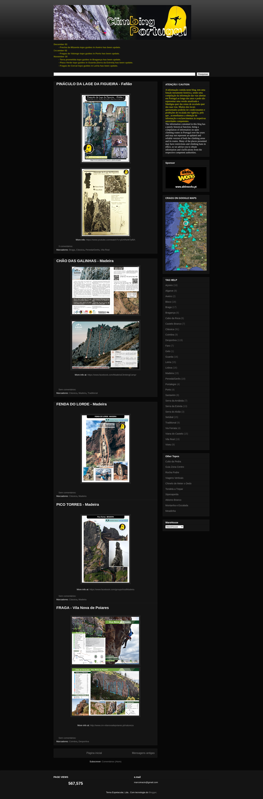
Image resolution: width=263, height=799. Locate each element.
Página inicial (94, 753)
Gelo (167, 351)
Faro (167, 345)
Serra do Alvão (173, 411)
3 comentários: (66, 246)
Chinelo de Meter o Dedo (178, 483)
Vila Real (105, 250)
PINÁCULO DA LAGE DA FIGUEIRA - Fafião (94, 84)
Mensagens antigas (143, 753)
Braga (72, 250)
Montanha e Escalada (176, 505)
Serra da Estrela (173, 406)
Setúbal (169, 417)
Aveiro (168, 296)
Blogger (152, 792)
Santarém (170, 395)
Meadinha (170, 511)
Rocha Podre (172, 472)
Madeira (82, 393)
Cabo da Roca (172, 318)
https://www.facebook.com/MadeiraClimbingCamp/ (112, 375)
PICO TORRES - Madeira (77, 504)
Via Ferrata (171, 428)
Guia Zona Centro (174, 467)
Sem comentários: (68, 389)
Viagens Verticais (174, 478)
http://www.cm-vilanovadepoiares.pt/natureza (112, 725)
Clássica (80, 250)
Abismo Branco (173, 500)
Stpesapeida (171, 494)
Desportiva (83, 741)
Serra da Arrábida (174, 400)
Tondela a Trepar (174, 489)
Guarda (169, 356)
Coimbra (73, 741)
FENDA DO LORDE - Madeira (81, 404)
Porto (168, 389)
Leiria (168, 362)
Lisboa (168, 367)
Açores (169, 285)
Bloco (168, 301)
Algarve (169, 290)
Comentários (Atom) (111, 761)
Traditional (93, 393)
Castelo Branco (173, 323)
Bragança (170, 312)
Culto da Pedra (173, 461)
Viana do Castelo (174, 433)
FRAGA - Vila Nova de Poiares (82, 608)
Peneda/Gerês (93, 250)
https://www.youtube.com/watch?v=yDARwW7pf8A (110, 239)
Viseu (168, 444)
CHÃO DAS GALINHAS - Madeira (85, 261)
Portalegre (170, 384)
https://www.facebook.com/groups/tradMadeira (111, 589)
